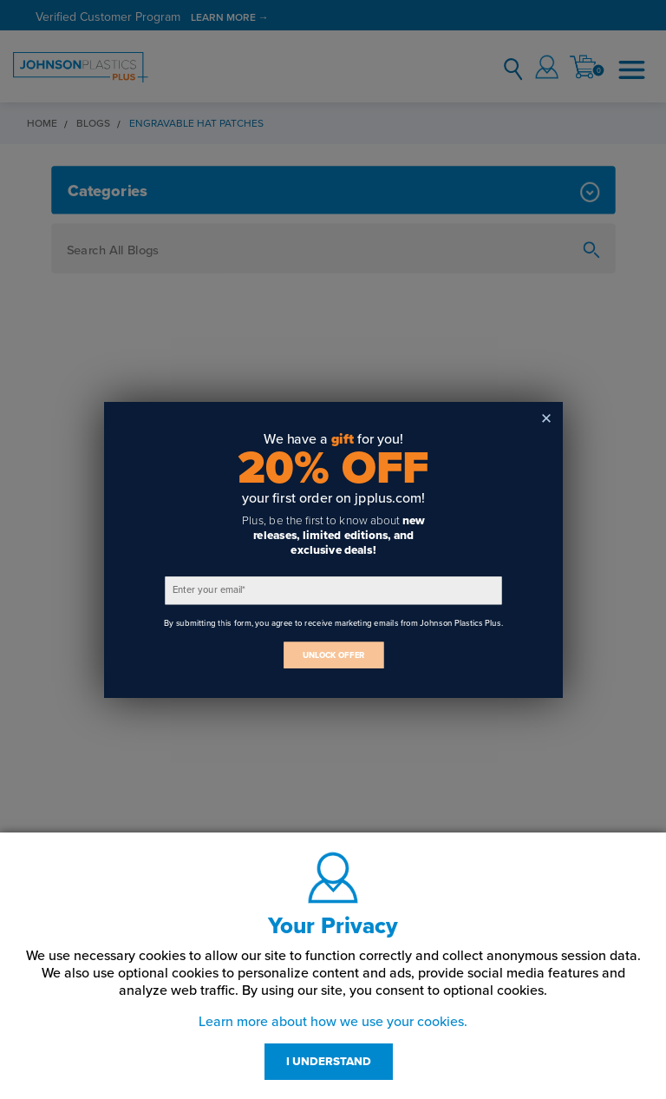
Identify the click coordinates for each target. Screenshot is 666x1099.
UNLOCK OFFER (333, 655)
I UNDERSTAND (328, 1062)
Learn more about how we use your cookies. (333, 1021)
